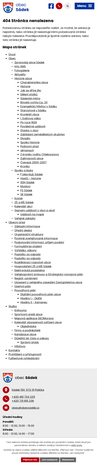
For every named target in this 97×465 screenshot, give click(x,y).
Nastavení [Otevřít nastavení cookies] (68, 459)
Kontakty (14, 350)
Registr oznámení (26, 278)
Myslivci (25, 186)
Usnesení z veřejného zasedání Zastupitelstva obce (48, 282)
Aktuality (20, 74)
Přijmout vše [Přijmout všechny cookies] (30, 459)
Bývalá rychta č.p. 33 (33, 102)
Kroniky (25, 166)
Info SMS (20, 66)
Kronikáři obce (29, 114)
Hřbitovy (19, 346)
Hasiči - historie (30, 178)
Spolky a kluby (23, 170)
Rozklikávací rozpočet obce (32, 262)
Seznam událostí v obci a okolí (34, 210)
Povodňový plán (25, 290)
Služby (13, 306)
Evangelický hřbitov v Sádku (38, 106)
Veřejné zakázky (24, 218)
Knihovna (20, 310)
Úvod (12, 54)
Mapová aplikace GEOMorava (34, 318)
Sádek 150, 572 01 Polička (28, 390)
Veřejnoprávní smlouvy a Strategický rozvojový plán (48, 274)
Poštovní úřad (29, 146)
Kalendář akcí (23, 206)
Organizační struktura (28, 234)
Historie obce (23, 78)
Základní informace (27, 226)
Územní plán (22, 286)
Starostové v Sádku (33, 110)
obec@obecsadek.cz (25, 408)
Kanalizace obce (25, 334)
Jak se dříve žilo (30, 90)
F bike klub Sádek (31, 174)
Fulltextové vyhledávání (24, 358)
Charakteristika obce (34, 82)
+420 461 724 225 (23, 397)
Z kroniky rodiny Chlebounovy (39, 154)
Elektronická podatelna (29, 270)
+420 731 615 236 (23, 401)
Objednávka (28, 326)
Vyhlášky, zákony (25, 250)
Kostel (18, 198)
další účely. (77, 445)
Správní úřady (29, 342)
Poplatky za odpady (27, 254)
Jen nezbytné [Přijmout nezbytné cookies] (49, 459)
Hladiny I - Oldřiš (31, 298)
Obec (12, 58)
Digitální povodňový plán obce (40, 294)
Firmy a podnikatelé (27, 330)
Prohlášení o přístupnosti (25, 354)
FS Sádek (26, 190)
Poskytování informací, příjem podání (39, 242)
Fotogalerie (21, 70)
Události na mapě (32, 214)
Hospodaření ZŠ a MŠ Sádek (32, 266)
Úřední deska (23, 230)
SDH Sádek (27, 182)
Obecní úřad (17, 222)
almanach (27, 150)
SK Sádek (26, 194)
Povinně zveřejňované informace (36, 238)
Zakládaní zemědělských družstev (42, 134)
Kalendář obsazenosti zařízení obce (38, 322)
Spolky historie (29, 142)
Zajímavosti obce (31, 158)
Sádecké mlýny (30, 98)
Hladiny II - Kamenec (33, 302)
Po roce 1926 (28, 122)
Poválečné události (32, 126)
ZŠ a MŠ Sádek (24, 202)
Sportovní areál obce (28, 314)
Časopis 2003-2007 (33, 162)
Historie (25, 86)
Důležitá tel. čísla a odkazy (31, 338)
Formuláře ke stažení (28, 246)
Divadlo (25, 138)
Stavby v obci (29, 130)
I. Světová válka (30, 118)
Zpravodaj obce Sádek (29, 62)
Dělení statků (29, 94)
